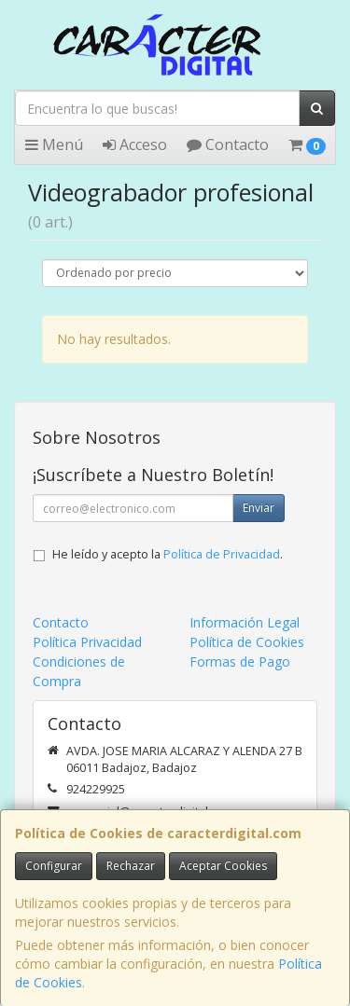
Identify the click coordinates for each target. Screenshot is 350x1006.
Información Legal (244, 622)
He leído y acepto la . (167, 554)
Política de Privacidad (221, 554)
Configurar (53, 866)
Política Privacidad (87, 642)
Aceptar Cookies (223, 866)
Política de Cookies (246, 642)
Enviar (258, 508)
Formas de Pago (239, 661)
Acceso (135, 144)
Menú (54, 144)
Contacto (228, 144)
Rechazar (130, 866)
